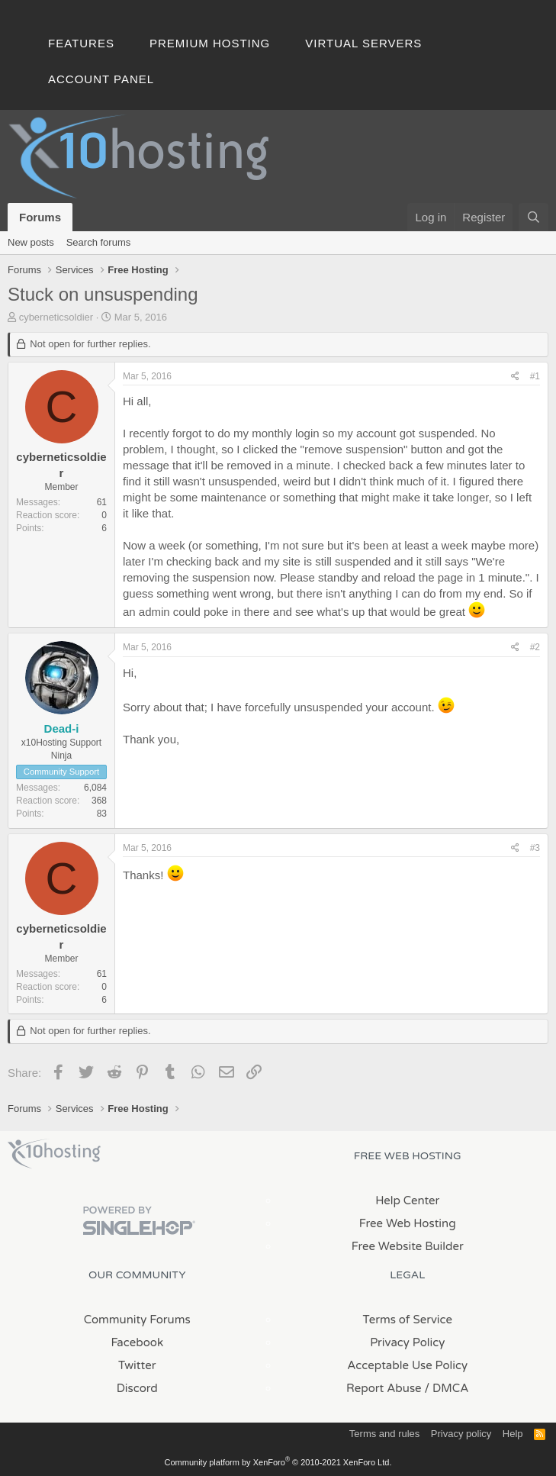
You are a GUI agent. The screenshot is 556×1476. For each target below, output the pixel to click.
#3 (535, 848)
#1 (535, 376)
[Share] (515, 376)
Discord (137, 1388)
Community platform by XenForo (278, 1462)
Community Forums (137, 1319)
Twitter (137, 1365)
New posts (31, 242)
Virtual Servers (363, 43)
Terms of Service (407, 1319)
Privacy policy (461, 1433)
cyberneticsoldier (56, 317)
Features (81, 43)
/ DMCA (447, 1388)
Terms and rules (384, 1433)
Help (513, 1433)
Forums (40, 217)
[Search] (533, 217)
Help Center (407, 1200)
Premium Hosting (209, 43)
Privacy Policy (407, 1342)
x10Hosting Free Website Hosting (54, 1154)
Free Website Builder (408, 1246)
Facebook (137, 1342)
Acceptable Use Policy (407, 1365)
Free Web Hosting (407, 1223)
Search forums (98, 242)
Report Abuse (384, 1388)
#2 (535, 647)
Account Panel (101, 79)
